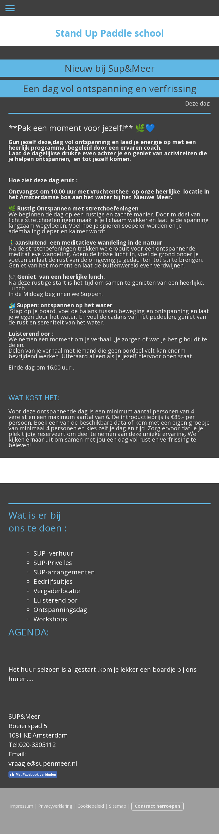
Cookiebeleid (90, 806)
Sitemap (117, 806)
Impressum (21, 806)
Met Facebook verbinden (33, 774)
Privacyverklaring (55, 806)
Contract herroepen (157, 806)
